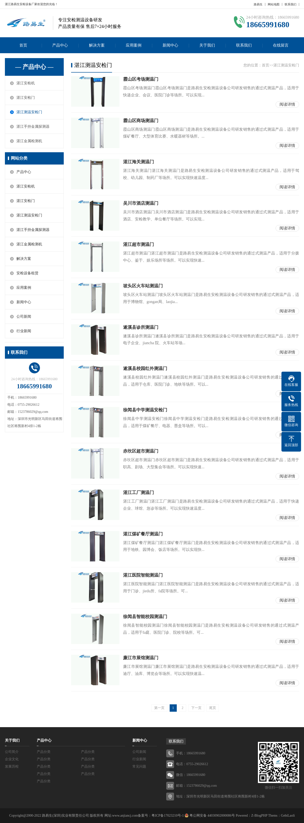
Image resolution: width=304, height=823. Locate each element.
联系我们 (290, 4)
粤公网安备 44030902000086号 (212, 815)
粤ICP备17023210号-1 (168, 815)
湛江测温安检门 (29, 112)
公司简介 (12, 752)
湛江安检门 (25, 98)
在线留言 (281, 45)
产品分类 (44, 752)
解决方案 (97, 45)
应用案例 (133, 45)
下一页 (196, 708)
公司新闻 (23, 316)
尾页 (212, 708)
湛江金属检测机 (29, 141)
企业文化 (12, 759)
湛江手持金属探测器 (33, 126)
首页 (23, 45)
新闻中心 (170, 45)
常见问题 (139, 766)
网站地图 (273, 4)
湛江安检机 (25, 83)
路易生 (258, 4)
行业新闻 (23, 331)
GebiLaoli (288, 815)
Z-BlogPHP (259, 815)
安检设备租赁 (27, 273)
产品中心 (60, 45)
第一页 (159, 708)
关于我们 (207, 45)
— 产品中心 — (34, 67)
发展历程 (12, 766)
